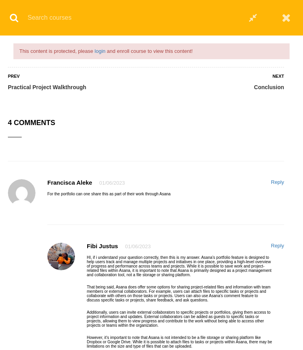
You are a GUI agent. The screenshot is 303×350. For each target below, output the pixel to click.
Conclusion (269, 87)
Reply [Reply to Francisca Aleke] (277, 182)
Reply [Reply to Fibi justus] (277, 246)
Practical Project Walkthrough (47, 87)
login (100, 51)
